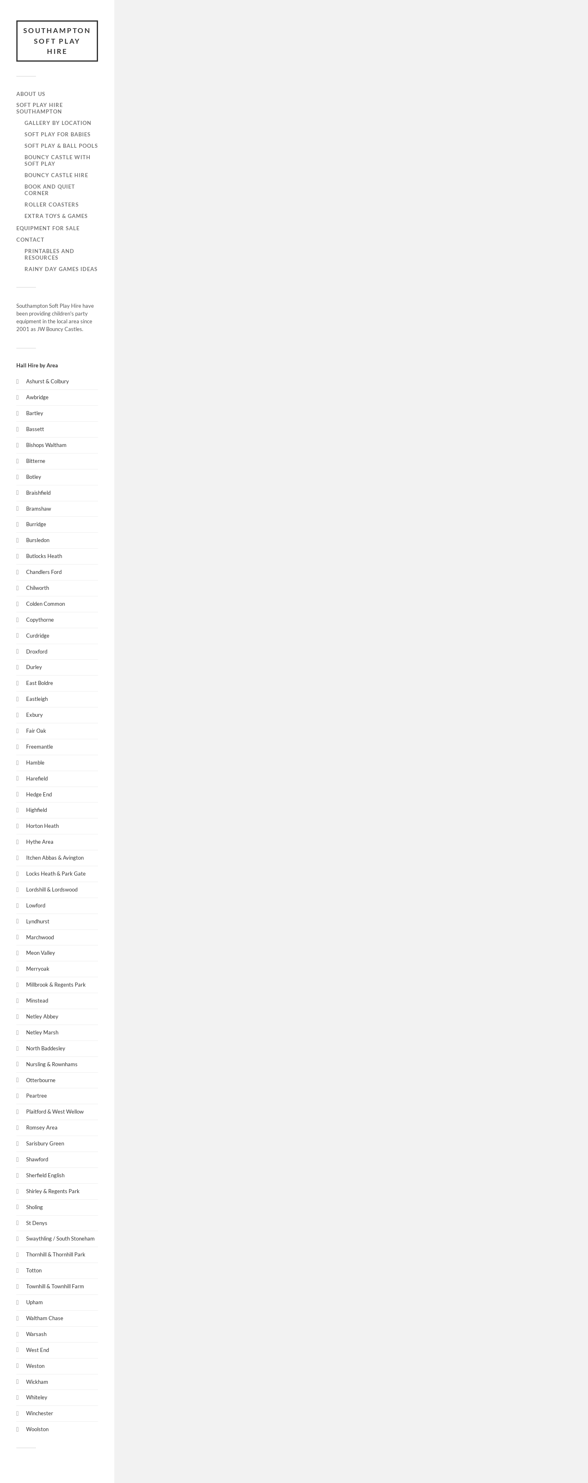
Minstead (37, 1000)
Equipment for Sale (48, 228)
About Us (30, 94)
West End (37, 1350)
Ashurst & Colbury (47, 381)
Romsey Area (42, 1127)
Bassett (35, 429)
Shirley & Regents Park (53, 1191)
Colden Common (45, 603)
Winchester (39, 1413)
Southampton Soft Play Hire (57, 41)
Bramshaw (38, 508)
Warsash (36, 1334)
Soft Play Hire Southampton (39, 108)
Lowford (35, 905)
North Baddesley (45, 1048)
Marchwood (40, 937)
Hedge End (39, 794)
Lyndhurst (37, 921)
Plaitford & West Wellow (55, 1111)
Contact (30, 239)
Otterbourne (41, 1080)
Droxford (36, 651)
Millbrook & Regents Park (56, 984)
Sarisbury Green (45, 1143)
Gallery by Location (57, 123)
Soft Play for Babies (57, 134)
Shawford (37, 1159)
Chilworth (37, 588)
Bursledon (37, 540)
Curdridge (37, 635)
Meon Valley (40, 952)
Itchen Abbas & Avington (55, 857)
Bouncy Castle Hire (56, 175)
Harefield (37, 778)
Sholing (34, 1207)
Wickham (37, 1382)
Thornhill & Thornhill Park (55, 1254)
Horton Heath (42, 826)
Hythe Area (39, 841)
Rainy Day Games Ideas (61, 269)
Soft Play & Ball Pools (61, 145)
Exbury (34, 714)
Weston (35, 1366)
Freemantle (39, 746)
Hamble (35, 762)
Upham (34, 1302)
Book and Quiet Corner (49, 189)
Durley (34, 667)
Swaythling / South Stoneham (60, 1238)
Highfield (36, 810)
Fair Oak (36, 730)
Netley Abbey (42, 1016)
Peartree (36, 1095)
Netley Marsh (42, 1032)
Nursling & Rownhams (52, 1064)
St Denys (36, 1223)
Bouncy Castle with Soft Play (57, 160)
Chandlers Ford (44, 572)
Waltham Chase (44, 1318)
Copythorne (40, 619)
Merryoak (37, 968)
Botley (33, 477)
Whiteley (36, 1397)
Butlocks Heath (44, 556)
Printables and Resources (49, 254)
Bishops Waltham (46, 445)
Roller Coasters (51, 204)
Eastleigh (37, 699)
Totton (34, 1270)
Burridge (36, 524)
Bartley (34, 413)
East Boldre (39, 683)
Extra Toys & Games (56, 216)
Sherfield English (45, 1175)
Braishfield (38, 492)
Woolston (37, 1429)
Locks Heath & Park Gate (56, 873)
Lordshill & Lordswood (52, 889)
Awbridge (37, 397)
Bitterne (35, 461)
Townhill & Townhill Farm (55, 1286)
